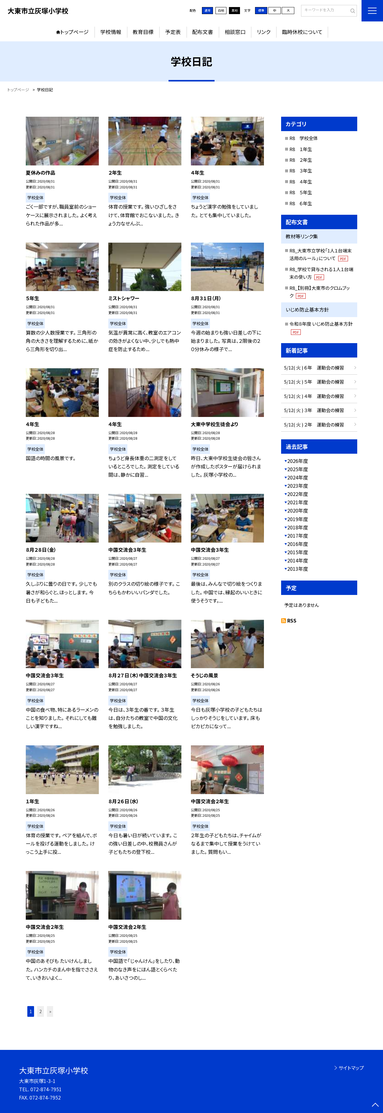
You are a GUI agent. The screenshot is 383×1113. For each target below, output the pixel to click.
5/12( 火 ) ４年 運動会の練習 (314, 396)
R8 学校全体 (303, 138)
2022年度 (297, 494)
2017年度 (297, 535)
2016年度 (297, 543)
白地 (221, 10)
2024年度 (297, 477)
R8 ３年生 (300, 170)
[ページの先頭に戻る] (375, 1105)
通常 (207, 10)
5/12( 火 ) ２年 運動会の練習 (314, 424)
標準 (261, 10)
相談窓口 (235, 32)
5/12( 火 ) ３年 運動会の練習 (314, 410)
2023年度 (297, 485)
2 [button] (40, 1011)
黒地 (234, 10)
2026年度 (297, 460)
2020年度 (297, 510)
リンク (263, 32)
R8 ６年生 (300, 203)
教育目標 (143, 32)
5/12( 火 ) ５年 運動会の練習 (314, 381)
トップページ (74, 32)
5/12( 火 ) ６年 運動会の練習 (314, 367)
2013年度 (297, 568)
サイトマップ (351, 1067)
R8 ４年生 (300, 181)
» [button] (50, 1011)
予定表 (173, 32)
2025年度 (297, 469)
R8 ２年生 (300, 160)
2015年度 (297, 552)
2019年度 (297, 519)
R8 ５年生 (300, 192)
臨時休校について (302, 32)
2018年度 (297, 527)
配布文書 (202, 32)
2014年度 (297, 560)
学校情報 (110, 32)
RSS (291, 620)
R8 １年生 (300, 149)
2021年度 (297, 502)
